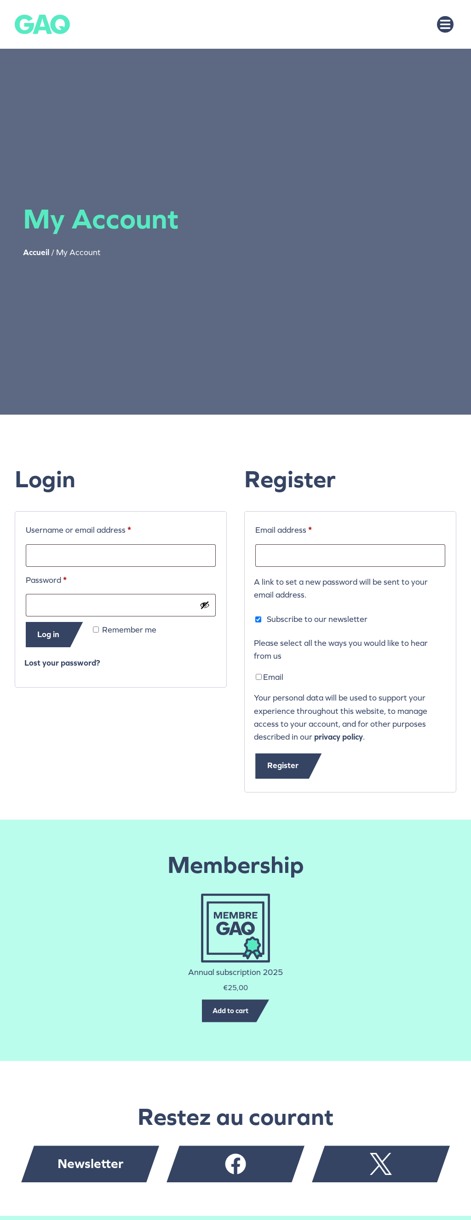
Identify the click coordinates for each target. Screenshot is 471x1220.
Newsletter (90, 1164)
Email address (300, 528)
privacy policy (338, 737)
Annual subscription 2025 (235, 972)
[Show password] (205, 605)
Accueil (36, 252)
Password (63, 578)
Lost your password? (62, 663)
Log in (48, 634)
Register (283, 765)
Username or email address (95, 528)
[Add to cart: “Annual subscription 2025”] (235, 1010)
